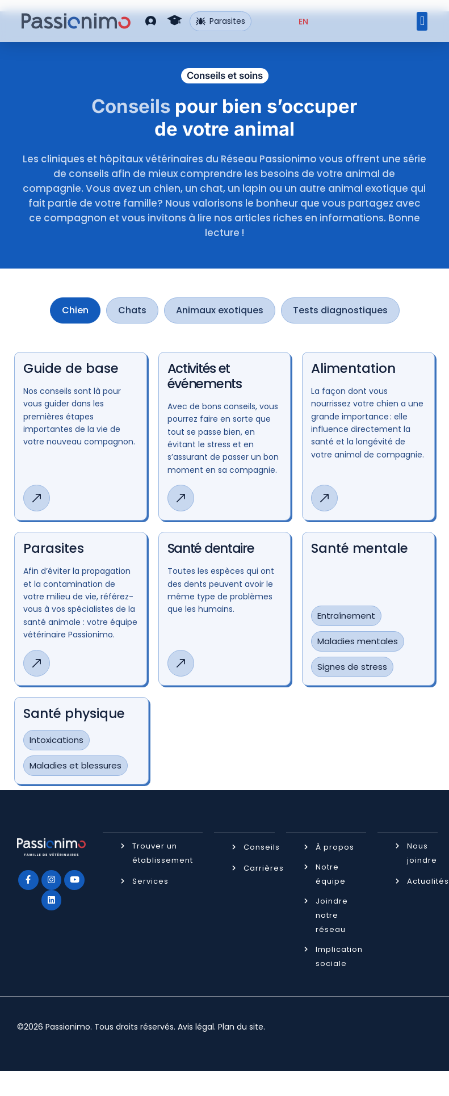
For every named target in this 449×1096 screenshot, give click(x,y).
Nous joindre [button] (422, 852)
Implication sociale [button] (339, 955)
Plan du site (240, 1026)
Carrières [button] (264, 867)
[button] (151, 21)
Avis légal (196, 1026)
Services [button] (150, 880)
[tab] (75, 310)
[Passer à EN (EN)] (303, 21)
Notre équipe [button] (331, 873)
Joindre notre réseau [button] (332, 914)
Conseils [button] (262, 846)
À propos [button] (335, 846)
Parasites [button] (220, 21)
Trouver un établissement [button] (162, 852)
